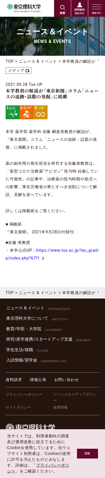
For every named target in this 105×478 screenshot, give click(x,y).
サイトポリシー (18, 407)
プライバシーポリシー (24, 394)
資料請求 (14, 379)
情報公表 (38, 379)
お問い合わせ (66, 379)
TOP (10, 61)
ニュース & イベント (38, 61)
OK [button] (87, 453)
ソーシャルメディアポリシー (75, 397)
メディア (16, 70)
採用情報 (60, 407)
